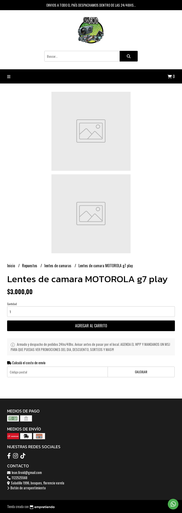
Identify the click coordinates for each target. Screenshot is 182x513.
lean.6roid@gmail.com (24, 472)
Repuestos (30, 265)
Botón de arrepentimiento (26, 487)
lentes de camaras (58, 265)
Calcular (141, 372)
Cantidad (12, 304)
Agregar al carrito (91, 326)
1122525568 (17, 477)
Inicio (11, 265)
